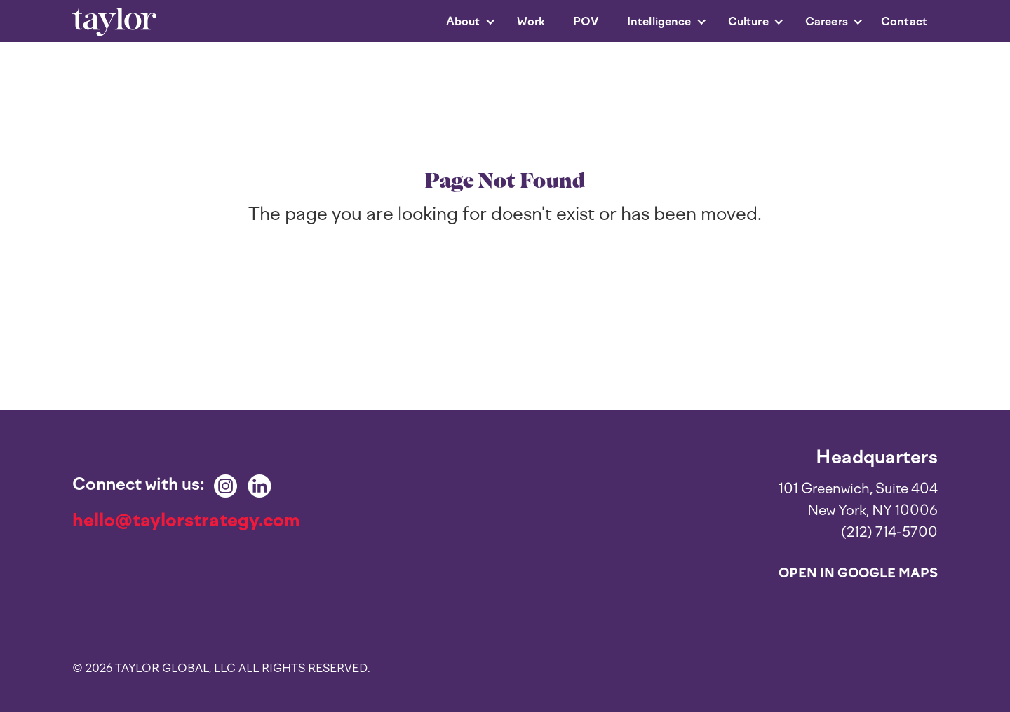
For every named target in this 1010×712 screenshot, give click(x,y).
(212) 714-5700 (889, 531)
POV (585, 21)
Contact (904, 21)
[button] (464, 21)
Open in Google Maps (858, 573)
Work (531, 21)
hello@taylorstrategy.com (186, 520)
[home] (114, 22)
